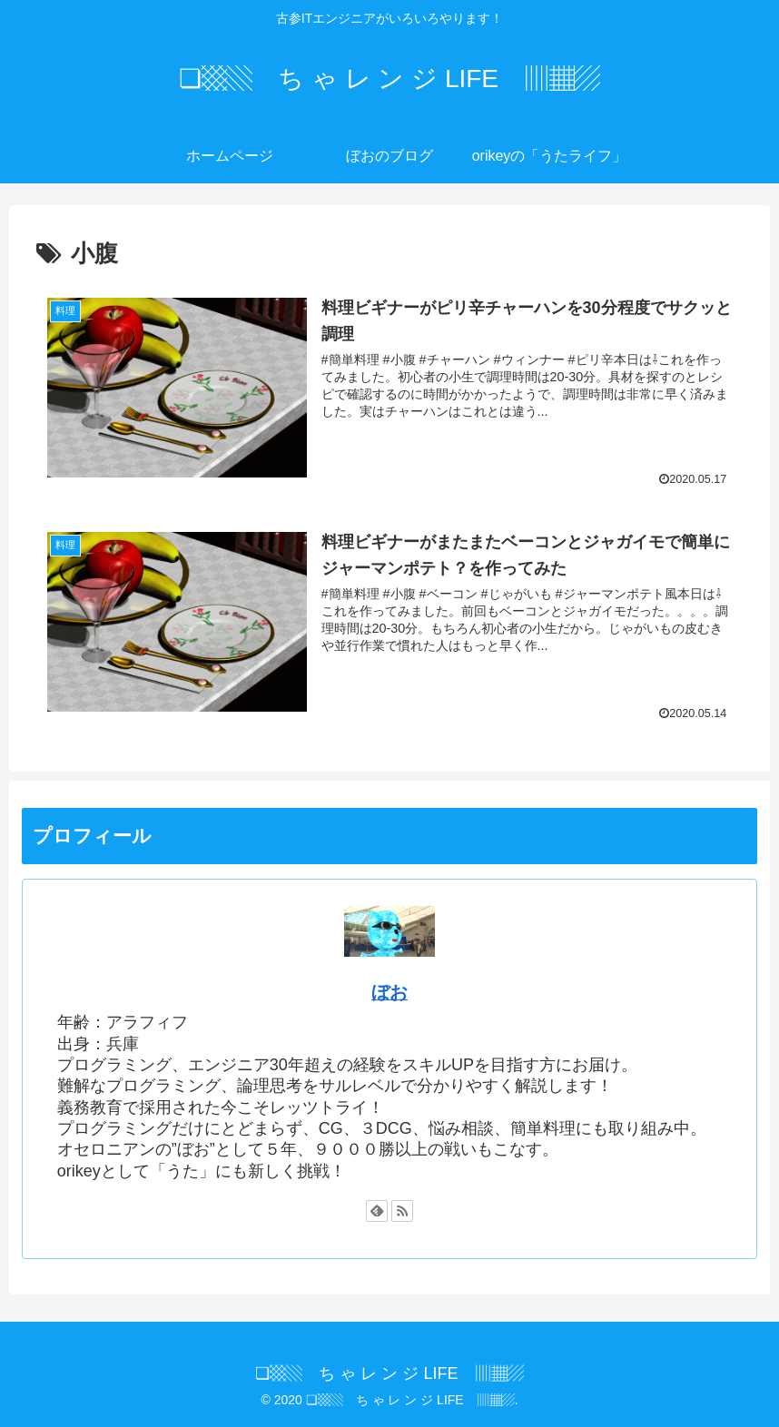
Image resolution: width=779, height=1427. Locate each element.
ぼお (389, 992)
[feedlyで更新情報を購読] (377, 1211)
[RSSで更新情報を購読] (402, 1211)
